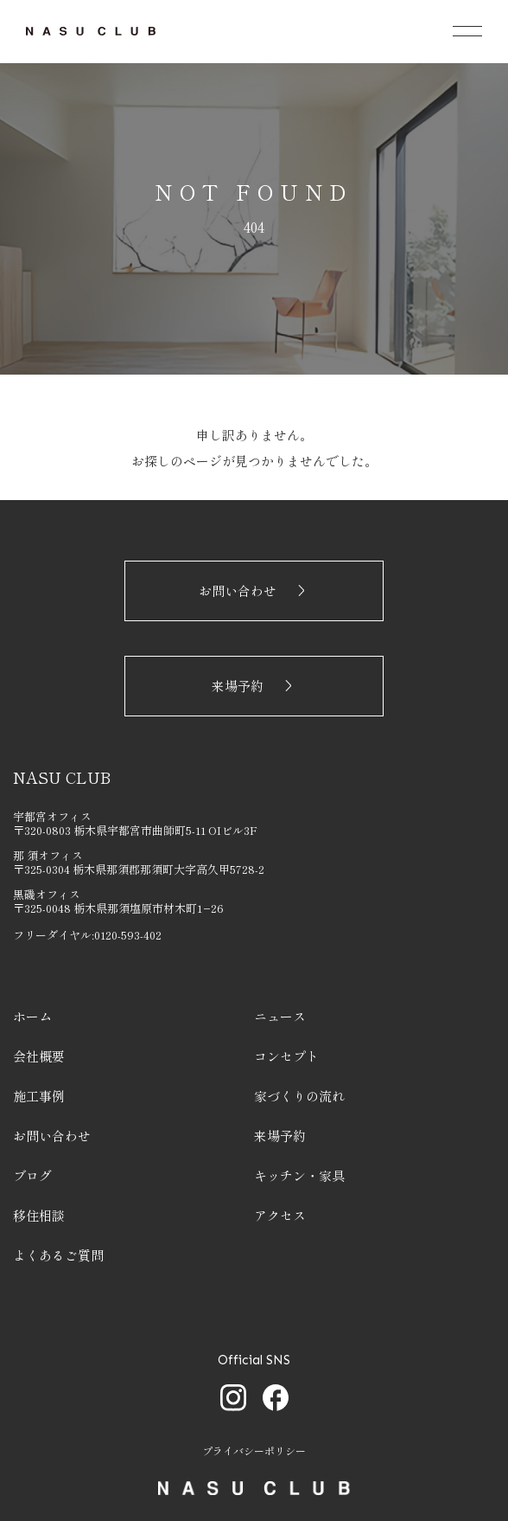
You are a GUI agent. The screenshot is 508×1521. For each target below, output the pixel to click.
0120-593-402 (128, 935)
